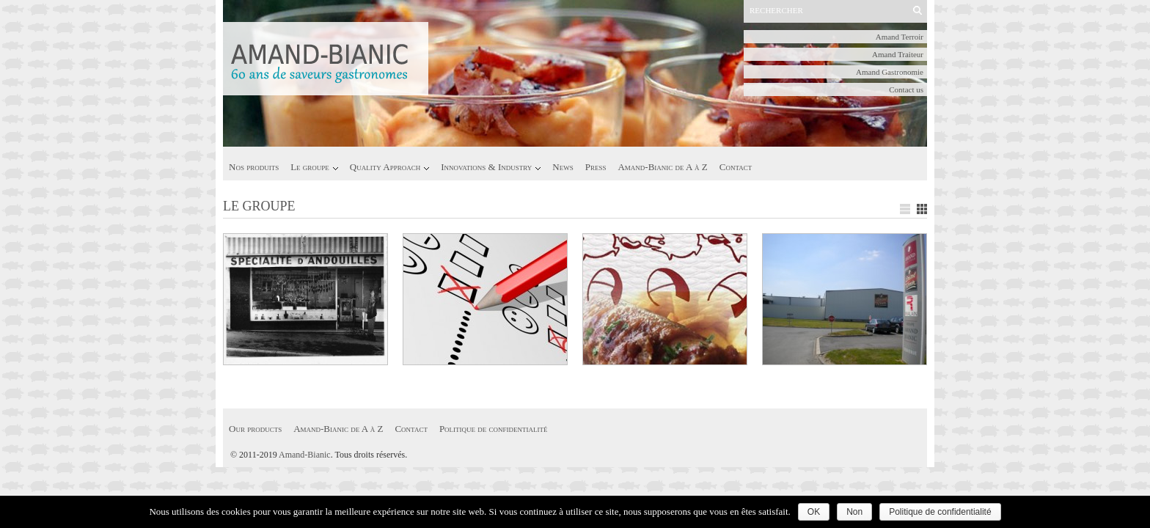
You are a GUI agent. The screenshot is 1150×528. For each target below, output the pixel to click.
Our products (255, 428)
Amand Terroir (899, 36)
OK (813, 512)
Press (596, 166)
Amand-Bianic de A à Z (662, 166)
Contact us (906, 89)
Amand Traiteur (897, 54)
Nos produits (254, 166)
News (562, 166)
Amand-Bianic (305, 455)
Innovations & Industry (486, 166)
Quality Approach (385, 166)
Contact (735, 166)
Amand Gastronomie (889, 71)
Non (854, 512)
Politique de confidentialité (493, 428)
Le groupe (309, 166)
